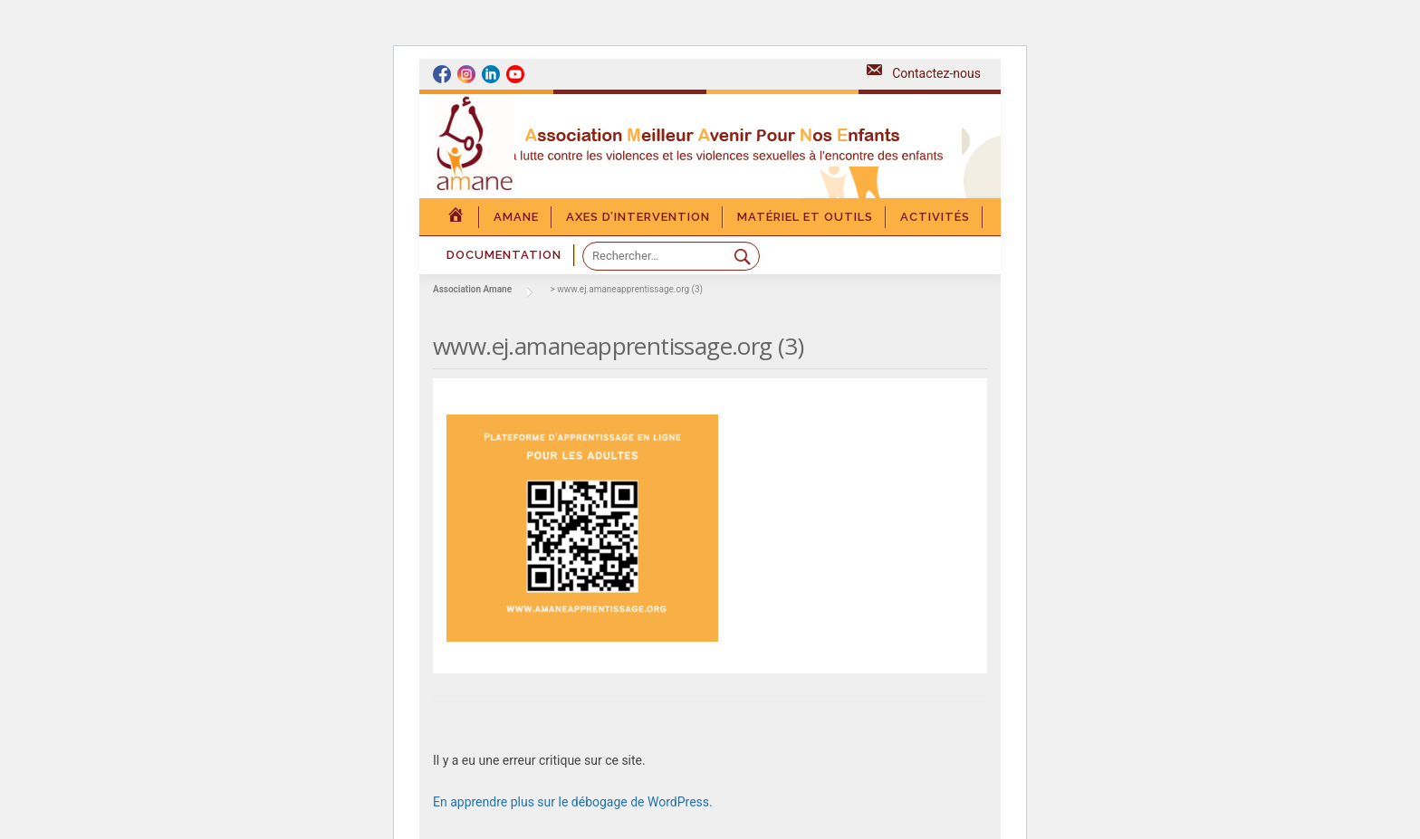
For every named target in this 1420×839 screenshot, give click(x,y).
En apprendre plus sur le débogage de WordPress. (573, 802)
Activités (935, 217)
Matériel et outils (805, 217)
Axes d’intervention (638, 217)
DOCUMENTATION (503, 255)
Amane (516, 217)
